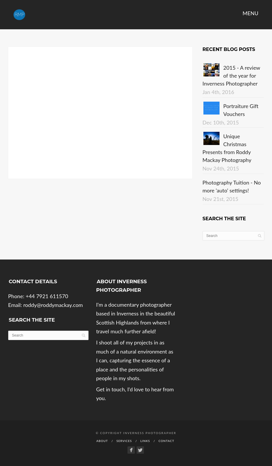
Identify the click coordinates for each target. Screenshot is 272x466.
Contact (166, 441)
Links (145, 441)
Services (124, 441)
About (102, 441)
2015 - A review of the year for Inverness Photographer (231, 75)
